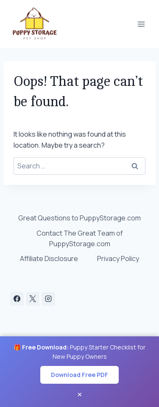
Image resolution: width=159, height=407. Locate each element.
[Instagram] (48, 298)
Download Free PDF (79, 375)
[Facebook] (17, 298)
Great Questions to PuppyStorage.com (79, 218)
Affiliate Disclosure (49, 258)
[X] (32, 298)
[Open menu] (141, 23)
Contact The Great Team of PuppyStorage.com (79, 238)
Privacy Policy (118, 258)
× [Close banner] (79, 394)
